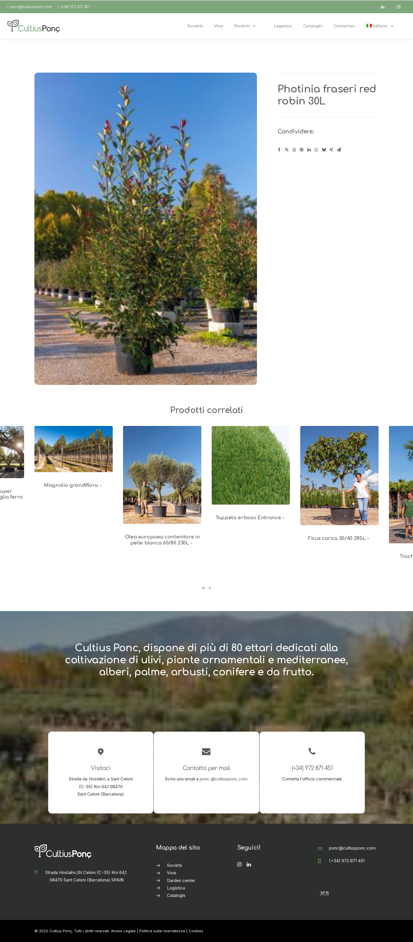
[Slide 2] (209, 588)
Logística (176, 888)
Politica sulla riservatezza (162, 931)
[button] (73, 449)
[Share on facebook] (279, 149)
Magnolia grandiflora (73, 485)
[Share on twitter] (286, 149)
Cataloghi (176, 895)
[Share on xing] (331, 149)
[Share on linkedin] (308, 149)
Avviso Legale (123, 931)
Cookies (196, 931)
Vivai (171, 872)
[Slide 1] (203, 588)
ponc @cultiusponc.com (224, 779)
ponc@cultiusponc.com (31, 7)
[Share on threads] (294, 149)
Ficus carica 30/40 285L (339, 538)
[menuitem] (383, 26)
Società (174, 865)
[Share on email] (338, 149)
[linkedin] (385, 6)
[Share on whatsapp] (316, 149)
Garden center (181, 880)
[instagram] (401, 6)
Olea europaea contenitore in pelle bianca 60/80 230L (162, 539)
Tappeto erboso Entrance (250, 517)
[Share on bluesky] (323, 149)
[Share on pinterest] (301, 149)
